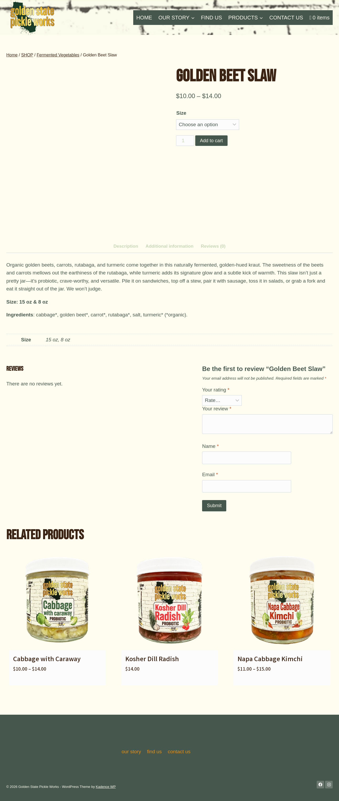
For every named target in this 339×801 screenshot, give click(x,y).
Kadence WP (106, 787)
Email (210, 499)
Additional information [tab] (169, 270)
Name (210, 470)
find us (154, 751)
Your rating (215, 414)
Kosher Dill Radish (152, 684)
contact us (179, 751)
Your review (216, 433)
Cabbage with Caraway (47, 684)
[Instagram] (329, 784)
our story (131, 751)
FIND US (211, 17)
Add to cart (211, 140)
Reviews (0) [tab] (213, 270)
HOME (144, 17)
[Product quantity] (185, 140)
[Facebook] (320, 784)
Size (181, 113)
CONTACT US (286, 17)
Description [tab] (126, 270)
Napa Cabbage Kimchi (270, 684)
